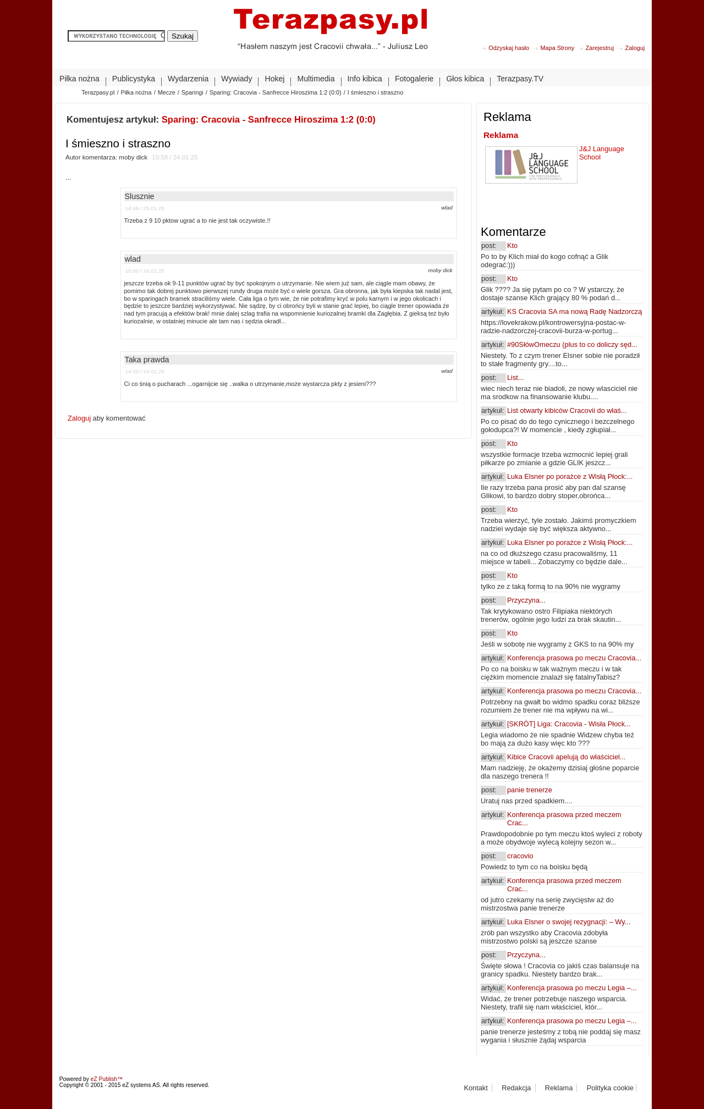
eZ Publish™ (107, 1079)
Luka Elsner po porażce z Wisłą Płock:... (569, 476)
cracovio (520, 856)
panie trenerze (529, 790)
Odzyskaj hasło (508, 48)
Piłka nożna (135, 92)
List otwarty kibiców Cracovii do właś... (567, 410)
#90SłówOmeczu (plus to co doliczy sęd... (572, 344)
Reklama (500, 135)
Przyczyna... (526, 600)
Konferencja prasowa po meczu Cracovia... (574, 658)
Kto (512, 245)
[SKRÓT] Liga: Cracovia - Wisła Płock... (569, 724)
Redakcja (516, 1088)
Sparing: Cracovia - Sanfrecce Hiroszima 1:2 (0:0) (276, 92)
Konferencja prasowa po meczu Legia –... (571, 988)
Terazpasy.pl (97, 92)
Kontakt (475, 1088)
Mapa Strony (558, 48)
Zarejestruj (600, 48)
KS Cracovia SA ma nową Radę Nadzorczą (574, 311)
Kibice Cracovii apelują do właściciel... (566, 757)
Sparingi (193, 92)
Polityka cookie (610, 1088)
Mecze (166, 92)
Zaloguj (635, 48)
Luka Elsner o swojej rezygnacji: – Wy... (568, 922)
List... (515, 377)
